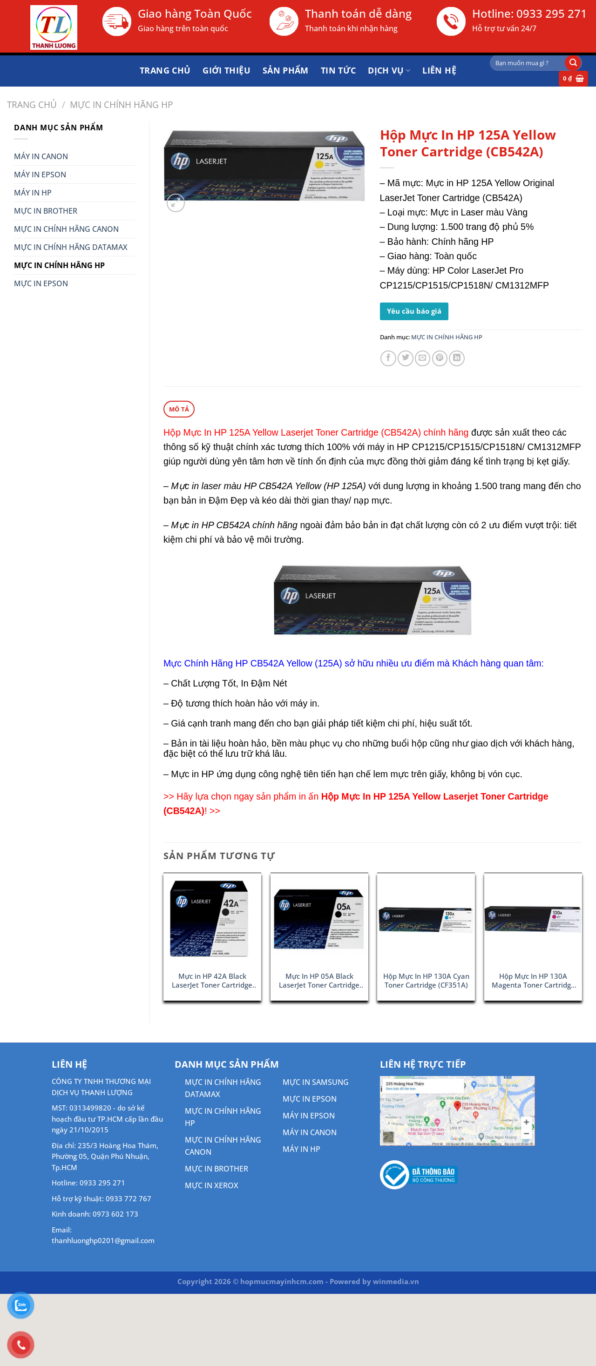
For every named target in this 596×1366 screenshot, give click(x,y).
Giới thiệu (227, 70)
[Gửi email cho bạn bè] (423, 358)
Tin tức (338, 70)
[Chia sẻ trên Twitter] (405, 358)
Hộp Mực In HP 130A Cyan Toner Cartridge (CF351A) (426, 980)
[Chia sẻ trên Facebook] (388, 358)
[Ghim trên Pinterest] (440, 358)
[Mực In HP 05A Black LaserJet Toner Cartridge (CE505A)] (319, 919)
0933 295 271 (551, 13)
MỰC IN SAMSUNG (316, 1082)
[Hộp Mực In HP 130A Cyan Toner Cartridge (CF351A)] (426, 919)
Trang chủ (165, 70)
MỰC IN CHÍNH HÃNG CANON (66, 229)
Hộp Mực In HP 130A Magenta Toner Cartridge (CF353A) (533, 980)
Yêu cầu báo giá (414, 311)
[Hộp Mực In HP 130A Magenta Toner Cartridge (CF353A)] (533, 919)
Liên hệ (439, 70)
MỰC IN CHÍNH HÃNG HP (121, 104)
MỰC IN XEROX (211, 1185)
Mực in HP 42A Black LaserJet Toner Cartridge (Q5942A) (212, 980)
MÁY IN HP (33, 193)
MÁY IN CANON (41, 156)
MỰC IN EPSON (41, 283)
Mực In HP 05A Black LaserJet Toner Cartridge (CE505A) (319, 980)
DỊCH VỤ (389, 70)
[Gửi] (573, 63)
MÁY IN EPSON (40, 174)
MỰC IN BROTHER (45, 211)
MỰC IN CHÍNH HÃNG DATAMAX (71, 247)
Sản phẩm (286, 70)
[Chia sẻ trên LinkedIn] (457, 358)
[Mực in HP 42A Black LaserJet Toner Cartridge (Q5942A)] (212, 919)
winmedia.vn (396, 1280)
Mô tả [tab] (179, 408)
